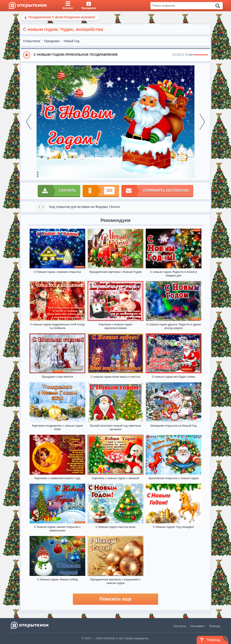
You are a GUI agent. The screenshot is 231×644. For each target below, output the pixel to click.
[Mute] (191, 55)
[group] (115, 55)
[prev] (28, 121)
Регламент (197, 626)
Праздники (52, 41)
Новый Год (71, 41)
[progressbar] (200, 55)
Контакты (179, 626)
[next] (202, 121)
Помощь (214, 626)
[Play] (26, 55)
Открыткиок (31, 41)
